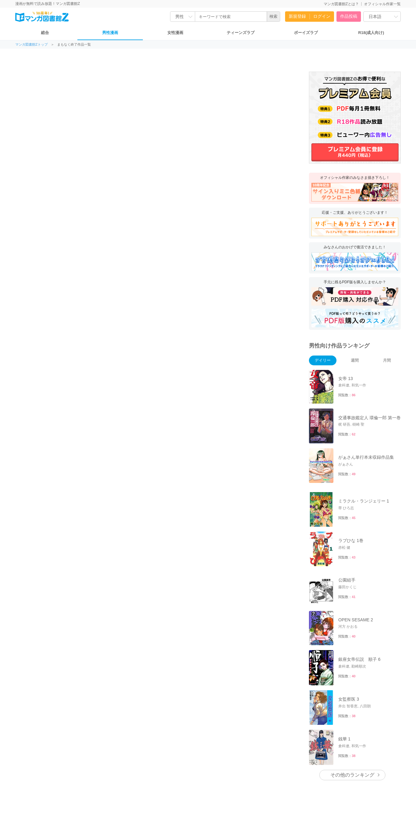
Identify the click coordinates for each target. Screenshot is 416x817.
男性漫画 (110, 32)
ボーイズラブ (306, 32)
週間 (355, 360)
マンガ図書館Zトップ (31, 44)
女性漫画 (175, 32)
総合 (45, 32)
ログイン (321, 16)
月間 (387, 360)
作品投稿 (348, 16)
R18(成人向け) (371, 32)
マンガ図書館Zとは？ (341, 4)
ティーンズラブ (240, 32)
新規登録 (297, 16)
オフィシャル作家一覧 (382, 4)
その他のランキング (352, 774)
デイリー (323, 360)
